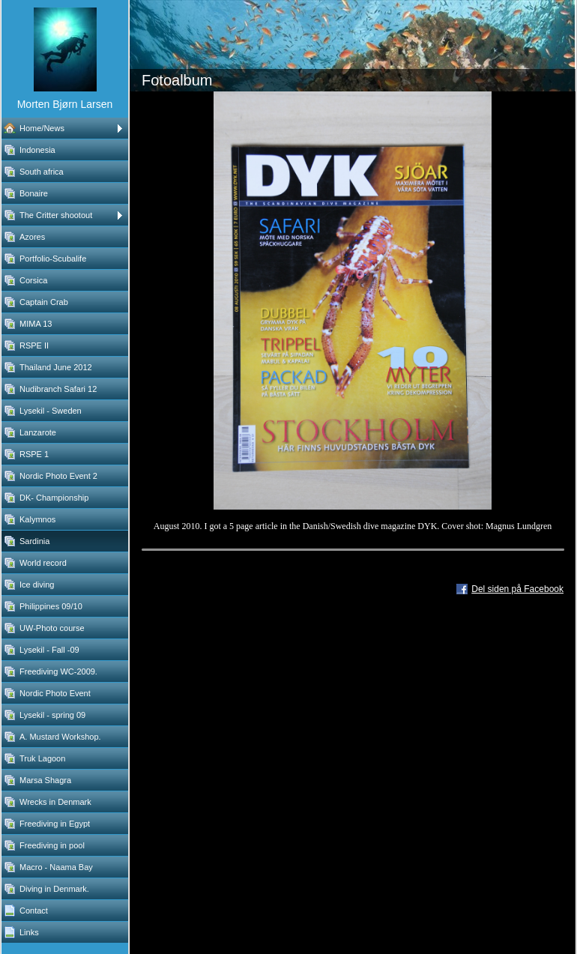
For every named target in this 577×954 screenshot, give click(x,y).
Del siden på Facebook (517, 589)
